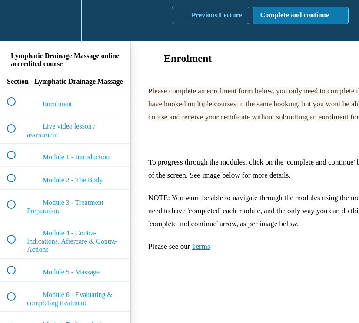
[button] (16, 20)
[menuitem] (65, 20)
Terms (201, 246)
